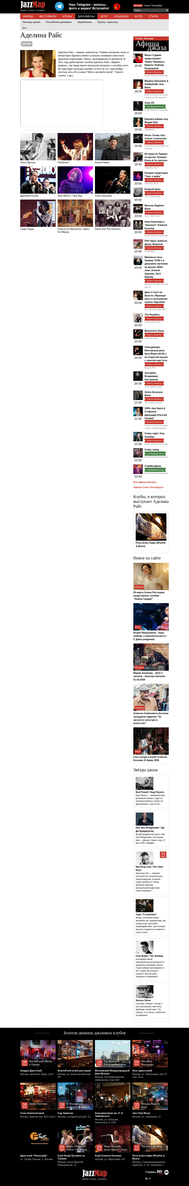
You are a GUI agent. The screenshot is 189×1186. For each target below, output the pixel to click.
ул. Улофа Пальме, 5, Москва (36, 1159)
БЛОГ (104, 16)
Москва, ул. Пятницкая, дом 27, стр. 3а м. (150, 1075)
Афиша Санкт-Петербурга (148, 487)
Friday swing (152, 449)
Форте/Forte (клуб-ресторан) (74, 1070)
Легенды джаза (31, 22)
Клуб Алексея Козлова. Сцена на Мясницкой (156, 96)
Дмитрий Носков (38, 181)
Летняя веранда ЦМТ (155, 309)
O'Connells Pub (152, 322)
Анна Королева (112, 181)
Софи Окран (38, 215)
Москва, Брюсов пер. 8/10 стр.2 (38, 1116)
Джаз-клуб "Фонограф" (33, 1155)
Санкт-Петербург (153, 5)
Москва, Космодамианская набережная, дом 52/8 (109, 1078)
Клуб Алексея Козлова (156, 75)
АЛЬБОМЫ (121, 16)
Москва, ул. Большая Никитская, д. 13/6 (106, 1121)
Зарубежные (84, 22)
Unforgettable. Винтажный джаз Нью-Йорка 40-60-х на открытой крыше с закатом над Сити (156, 354)
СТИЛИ (153, 16)
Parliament (75, 148)
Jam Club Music (152, 196)
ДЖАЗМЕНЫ (86, 16)
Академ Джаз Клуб (31, 1070)
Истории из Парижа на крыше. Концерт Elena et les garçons (156, 157)
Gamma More (151, 338)
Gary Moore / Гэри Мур (75, 181)
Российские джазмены (59, 22)
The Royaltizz (152, 314)
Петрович (149, 251)
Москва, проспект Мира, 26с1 (36, 1074)
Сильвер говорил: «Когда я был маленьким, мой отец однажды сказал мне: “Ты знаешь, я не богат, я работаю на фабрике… (150, 1009)
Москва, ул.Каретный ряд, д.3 (74, 1116)
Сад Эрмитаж (65, 1113)
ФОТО (139, 16)
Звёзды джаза (145, 769)
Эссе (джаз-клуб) (153, 386)
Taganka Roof (151, 167)
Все (24, 28)
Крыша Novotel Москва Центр (156, 285)
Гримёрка (149, 129)
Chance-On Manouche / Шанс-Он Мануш (75, 216)
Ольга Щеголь (38, 148)
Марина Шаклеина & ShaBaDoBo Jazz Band (156, 84)
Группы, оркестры (107, 22)
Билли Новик (112, 148)
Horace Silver (143, 1000)
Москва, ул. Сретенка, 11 (146, 1116)
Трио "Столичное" (146, 914)
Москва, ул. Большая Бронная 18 (74, 1075)
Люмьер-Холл (152, 183)
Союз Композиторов (32, 1113)
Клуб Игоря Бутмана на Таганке (157, 147)
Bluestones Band (154, 331)
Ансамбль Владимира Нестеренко (151, 376)
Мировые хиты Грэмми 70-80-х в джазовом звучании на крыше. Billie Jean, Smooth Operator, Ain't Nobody (156, 267)
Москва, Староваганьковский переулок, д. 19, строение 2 (148, 1163)
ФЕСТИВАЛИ (48, 16)
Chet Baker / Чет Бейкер (149, 956)
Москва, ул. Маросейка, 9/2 (110, 1159)
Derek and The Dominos (112, 215)
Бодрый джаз (153, 189)
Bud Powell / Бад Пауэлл (150, 792)
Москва (138, 5)
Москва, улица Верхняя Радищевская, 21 (70, 1163)
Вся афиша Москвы (145, 482)
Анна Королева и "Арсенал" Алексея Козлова (156, 225)
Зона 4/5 (149, 103)
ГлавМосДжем (153, 466)
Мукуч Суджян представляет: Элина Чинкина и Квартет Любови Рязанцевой (154, 62)
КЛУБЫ (67, 16)
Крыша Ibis (150, 367)
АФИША (28, 16)
